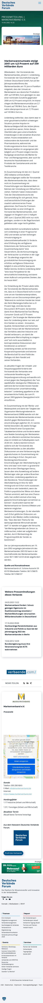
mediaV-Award (28, 927)
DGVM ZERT (27, 954)
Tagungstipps (27, 951)
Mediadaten (14, 904)
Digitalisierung (6, 930)
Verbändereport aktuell (30, 920)
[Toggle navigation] (39, 2)
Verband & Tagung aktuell (31, 923)
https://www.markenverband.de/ (18, 794)
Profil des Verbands (13, 853)
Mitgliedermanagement (9, 920)
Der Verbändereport (29, 918)
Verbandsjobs (27, 949)
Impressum (18, 985)
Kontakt (4, 904)
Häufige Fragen (6, 969)
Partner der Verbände (30, 947)
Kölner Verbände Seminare (10, 967)
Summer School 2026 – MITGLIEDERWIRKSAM (9, 952)
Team (40, 985)
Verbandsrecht (6, 927)
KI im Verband (6, 918)
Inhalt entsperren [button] (21, 761)
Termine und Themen (30, 925)
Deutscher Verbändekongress (8, 963)
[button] (4, 999)
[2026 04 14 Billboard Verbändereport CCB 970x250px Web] (21, 36)
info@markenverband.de (20, 788)
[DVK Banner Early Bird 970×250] (21, 864)
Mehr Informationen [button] (21, 757)
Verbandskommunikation (10, 932)
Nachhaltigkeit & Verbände (10, 925)
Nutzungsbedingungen (30, 985)
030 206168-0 (16, 785)
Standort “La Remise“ (8, 971)
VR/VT (22, 904)
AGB (2, 985)
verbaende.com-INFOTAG (10, 960)
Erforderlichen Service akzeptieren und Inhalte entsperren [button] (21, 769)
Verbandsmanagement (9, 923)
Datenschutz (9, 985)
